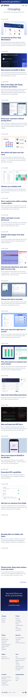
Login (17, 627)
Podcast (17, 663)
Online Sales (4, 641)
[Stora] (5, 692)
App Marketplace (19, 625)
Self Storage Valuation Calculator (6, 677)
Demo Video (18, 628)
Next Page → (23, 582)
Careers (3, 622)
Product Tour (18, 630)
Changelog (18, 620)
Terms (14, 692)
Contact (3, 620)
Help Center (4, 656)
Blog (17, 656)
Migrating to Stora (5, 658)
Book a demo (14, 601)
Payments (4, 642)
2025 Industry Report (20, 642)
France (17, 677)
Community (18, 639)
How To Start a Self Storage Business (20, 667)
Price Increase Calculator (5, 682)
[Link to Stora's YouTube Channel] (25, 692)
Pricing (17, 623)
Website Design (5, 639)
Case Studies (18, 622)
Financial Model (5, 684)
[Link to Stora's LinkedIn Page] (23, 692)
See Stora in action (14, 605)
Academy (18, 665)
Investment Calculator (6, 680)
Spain (17, 680)
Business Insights (5, 646)
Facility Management (6, 644)
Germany (18, 678)
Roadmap (18, 618)
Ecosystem (18, 669)
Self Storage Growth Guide (20, 661)
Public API (4, 649)
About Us (4, 618)
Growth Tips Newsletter (21, 658)
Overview (4, 637)
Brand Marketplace (20, 637)
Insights (17, 641)
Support (3, 647)
